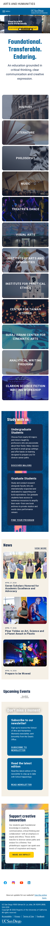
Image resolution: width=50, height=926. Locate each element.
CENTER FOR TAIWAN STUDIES (25, 311)
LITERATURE (25, 132)
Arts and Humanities (19, 3)
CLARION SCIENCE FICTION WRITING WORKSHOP (25, 388)
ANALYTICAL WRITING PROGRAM (25, 362)
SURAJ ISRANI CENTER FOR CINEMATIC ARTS (26, 337)
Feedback (40, 916)
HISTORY (25, 107)
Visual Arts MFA (17, 23)
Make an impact (22, 855)
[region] (25, 24)
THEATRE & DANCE (25, 209)
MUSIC (25, 183)
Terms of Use (28, 916)
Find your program (22, 520)
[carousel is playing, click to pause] (30, 29)
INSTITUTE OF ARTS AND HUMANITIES (25, 260)
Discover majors (21, 465)
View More (41, 548)
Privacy (17, 916)
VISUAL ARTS (25, 234)
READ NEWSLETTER (21, 785)
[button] (1, 24)
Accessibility (7, 916)
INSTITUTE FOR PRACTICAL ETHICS (26, 285)
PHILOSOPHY (25, 158)
